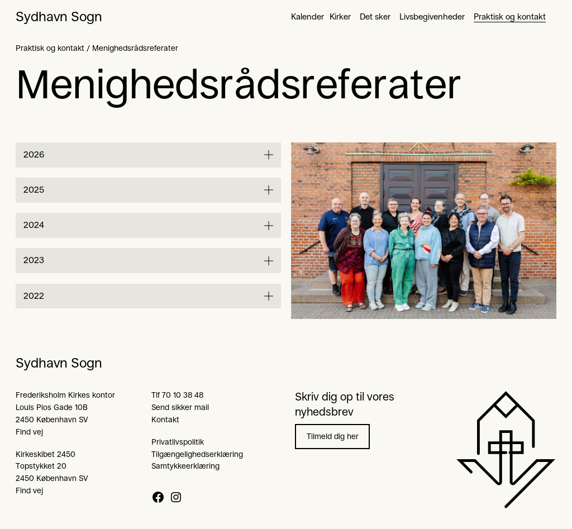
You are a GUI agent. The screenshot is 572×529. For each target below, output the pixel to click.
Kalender (307, 16)
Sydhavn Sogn (59, 17)
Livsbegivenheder (432, 16)
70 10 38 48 (182, 394)
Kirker (340, 16)
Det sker (375, 16)
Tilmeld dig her (333, 436)
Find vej (29, 431)
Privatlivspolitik (177, 441)
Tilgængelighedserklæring (197, 454)
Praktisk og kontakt (510, 16)
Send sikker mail (180, 407)
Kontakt (165, 419)
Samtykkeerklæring (185, 465)
